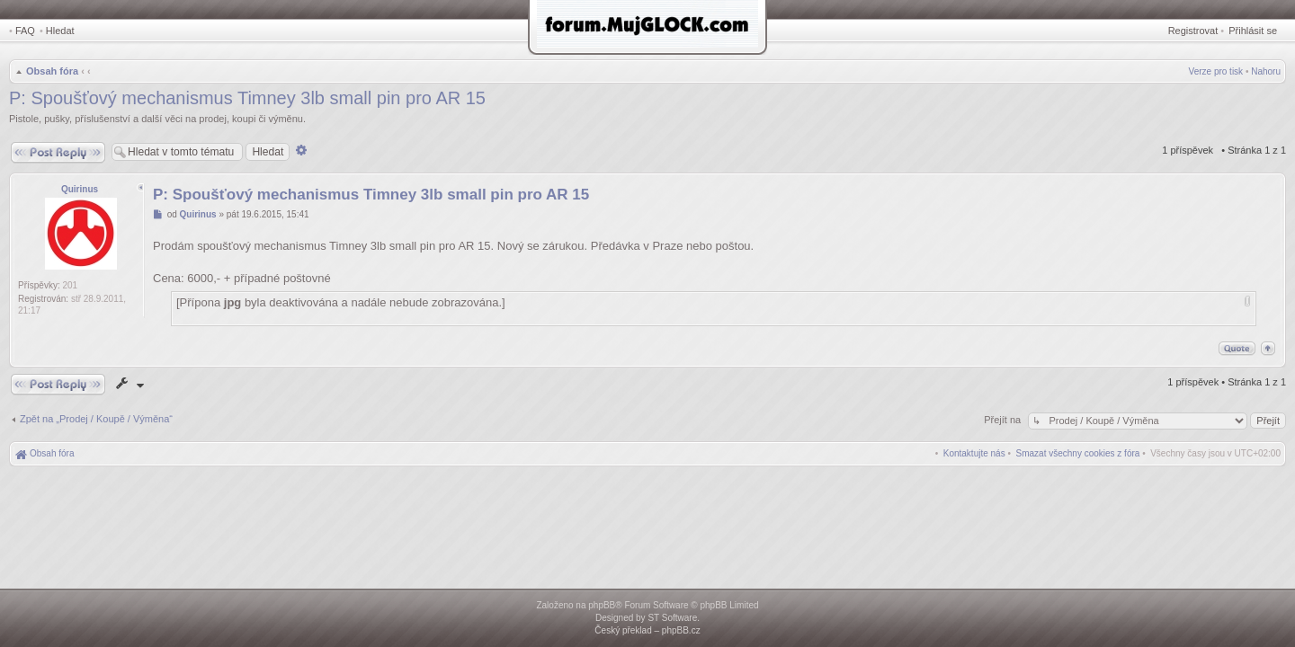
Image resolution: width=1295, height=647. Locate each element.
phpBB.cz (681, 630)
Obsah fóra (52, 71)
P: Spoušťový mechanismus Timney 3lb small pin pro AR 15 (247, 98)
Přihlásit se (1252, 30)
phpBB (601, 605)
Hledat (60, 30)
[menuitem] (1078, 453)
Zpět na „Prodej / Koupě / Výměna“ (96, 418)
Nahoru (1266, 71)
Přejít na (1003, 419)
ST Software (672, 618)
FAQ (25, 30)
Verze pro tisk (1216, 71)
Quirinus (79, 189)
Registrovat (1193, 30)
